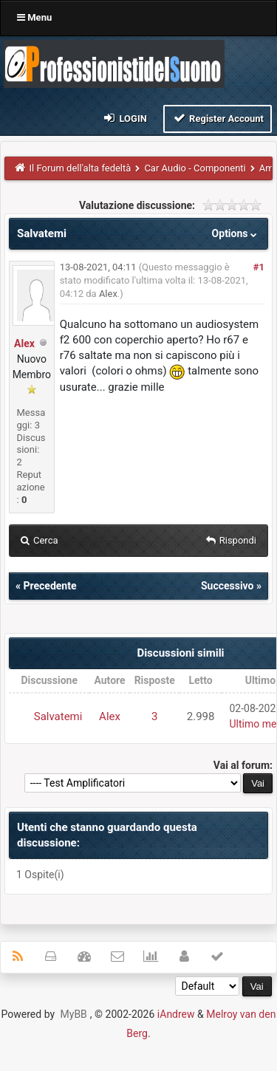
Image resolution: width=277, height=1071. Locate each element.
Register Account (217, 118)
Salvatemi (58, 716)
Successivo (227, 586)
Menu (34, 17)
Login (124, 118)
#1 (258, 267)
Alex (24, 343)
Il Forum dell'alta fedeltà (80, 168)
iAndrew (176, 1014)
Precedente (49, 586)
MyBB (74, 1014)
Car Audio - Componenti (194, 168)
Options (236, 233)
